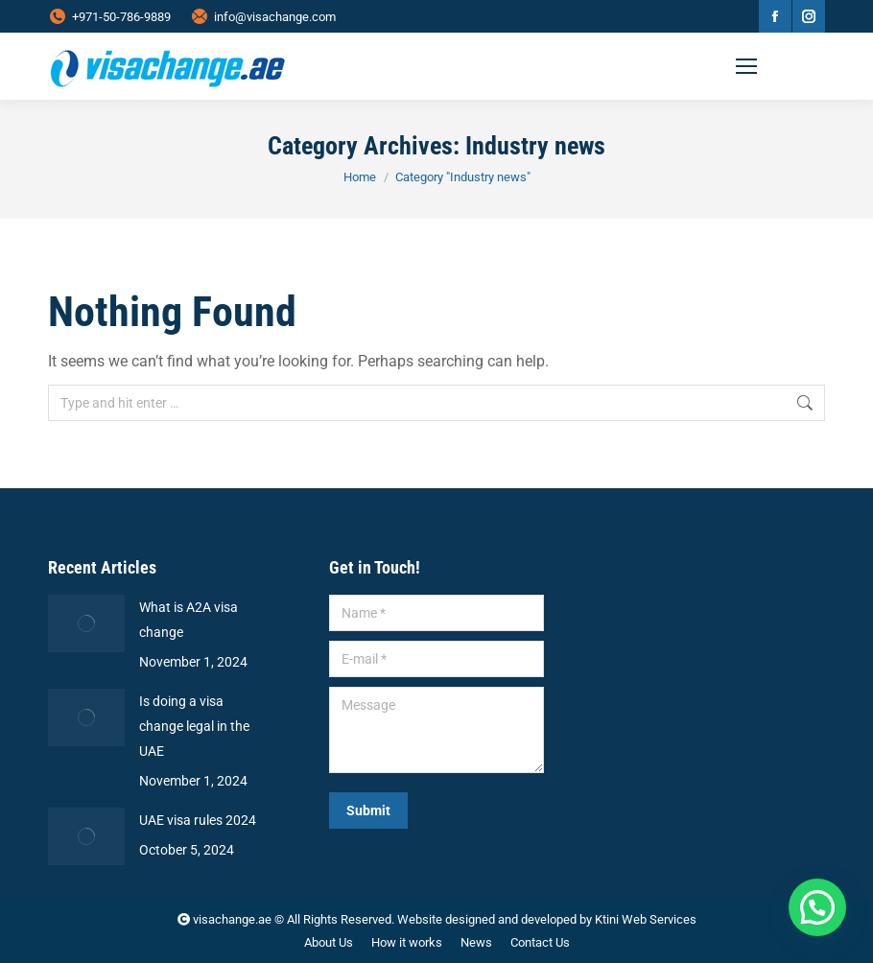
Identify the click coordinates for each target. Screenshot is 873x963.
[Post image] (86, 623)
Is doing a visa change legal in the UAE (194, 726)
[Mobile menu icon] (776, 66)
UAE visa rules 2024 (197, 820)
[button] (817, 907)
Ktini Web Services (645, 919)
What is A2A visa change (188, 619)
